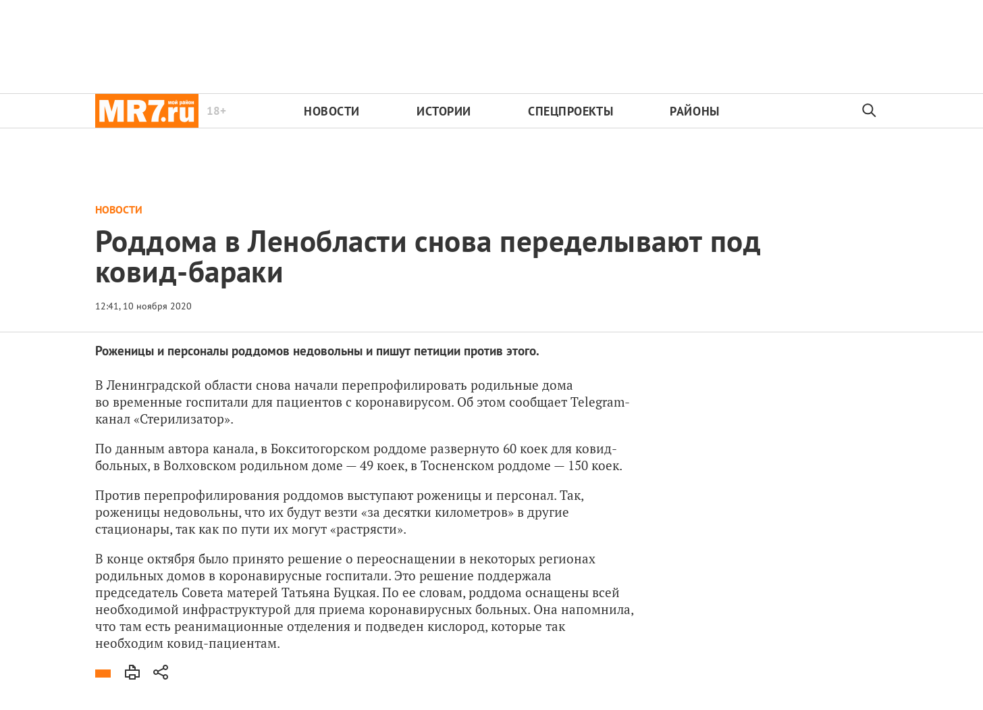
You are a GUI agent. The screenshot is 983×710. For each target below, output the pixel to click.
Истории (444, 111)
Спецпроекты (570, 111)
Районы (694, 111)
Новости (332, 111)
